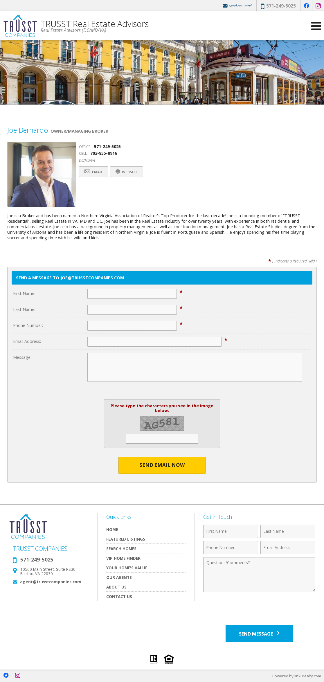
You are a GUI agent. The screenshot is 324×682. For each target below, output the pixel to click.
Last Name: (24, 309)
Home (112, 529)
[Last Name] (287, 531)
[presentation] (259, 609)
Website (128, 172)
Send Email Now (162, 465)
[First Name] (230, 531)
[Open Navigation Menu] (316, 26)
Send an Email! (237, 5)
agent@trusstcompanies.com (50, 581)
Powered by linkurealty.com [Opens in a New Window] (296, 676)
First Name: (24, 293)
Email (94, 172)
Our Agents (119, 577)
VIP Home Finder (123, 558)
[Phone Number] (230, 547)
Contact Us (119, 596)
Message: (22, 357)
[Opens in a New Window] (306, 6)
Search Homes (121, 548)
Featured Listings (125, 539)
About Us (116, 587)
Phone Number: (28, 325)
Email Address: (27, 341)
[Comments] (259, 574)
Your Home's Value (126, 568)
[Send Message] (259, 633)
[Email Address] (287, 547)
